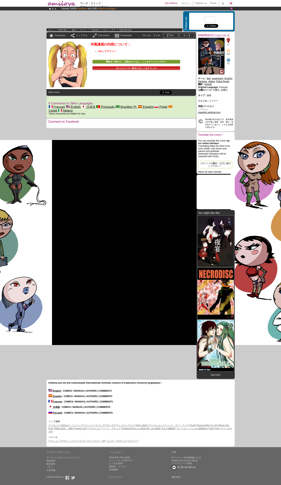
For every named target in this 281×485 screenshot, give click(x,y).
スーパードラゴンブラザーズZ (99, 425)
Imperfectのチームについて (214, 34)
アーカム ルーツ (157, 425)
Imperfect (95, 30)
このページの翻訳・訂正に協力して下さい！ (215, 164)
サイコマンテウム (125, 425)
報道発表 (50, 460)
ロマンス (122, 441)
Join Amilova (171, 3)
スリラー (83, 30)
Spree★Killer (203, 425)
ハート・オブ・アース (177, 425)
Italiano (65, 110)
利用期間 (113, 469)
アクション (54, 441)
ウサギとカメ (94, 428)
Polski (160, 106)
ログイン (186, 3)
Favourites (60, 35)
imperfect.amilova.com (209, 112)
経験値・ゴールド (118, 466)
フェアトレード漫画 (182, 463)
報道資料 (50, 464)
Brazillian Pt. (126, 106)
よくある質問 (115, 463)
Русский (55, 413)
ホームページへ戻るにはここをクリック (136, 68)
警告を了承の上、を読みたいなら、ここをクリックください (136, 61)
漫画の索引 (62, 30)
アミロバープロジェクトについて (63, 457)
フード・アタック (111, 428)
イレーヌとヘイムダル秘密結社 (192, 428)
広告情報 (50, 470)
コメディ (111, 441)
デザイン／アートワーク (73, 441)
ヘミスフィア (76, 425)
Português (105, 106)
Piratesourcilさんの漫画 (134, 428)
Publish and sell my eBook (185, 460)
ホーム (51, 30)
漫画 (73, 30)
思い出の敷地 (153, 428)
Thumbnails (126, 35)
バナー (49, 467)
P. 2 (113, 30)
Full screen (103, 35)
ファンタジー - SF (96, 441)
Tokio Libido (141, 425)
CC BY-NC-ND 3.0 (184, 467)
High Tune (214, 428)
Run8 (192, 425)
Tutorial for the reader (120, 457)
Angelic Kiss (80, 428)
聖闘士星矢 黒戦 (64, 428)
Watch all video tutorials (210, 172)
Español (146, 106)
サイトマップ (115, 477)
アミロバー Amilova (58, 425)
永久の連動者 (168, 428)
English (73, 106)
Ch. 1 (105, 30)
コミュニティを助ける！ (121, 460)
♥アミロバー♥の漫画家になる (186, 457)
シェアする (81, 35)
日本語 (88, 106)
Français (57, 106)
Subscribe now (125, 30)
